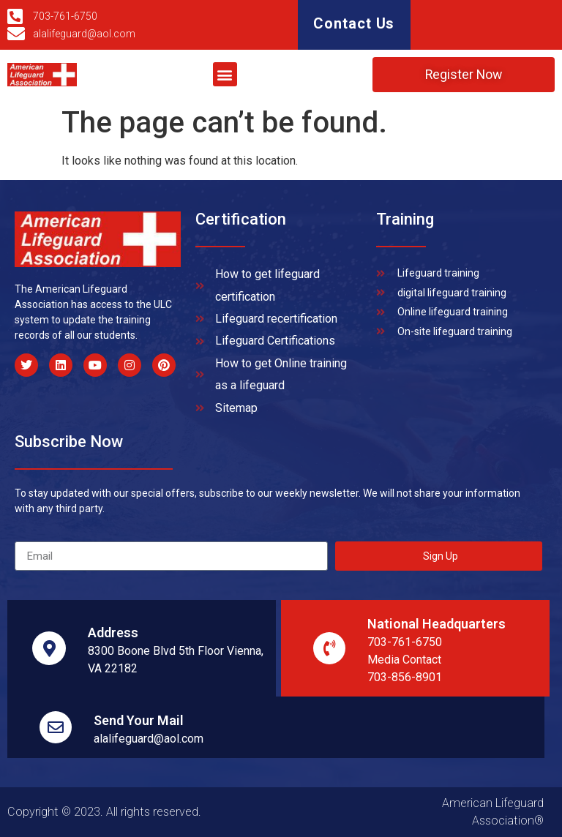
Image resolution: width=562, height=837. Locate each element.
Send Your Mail (139, 720)
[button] (225, 75)
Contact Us (353, 23)
